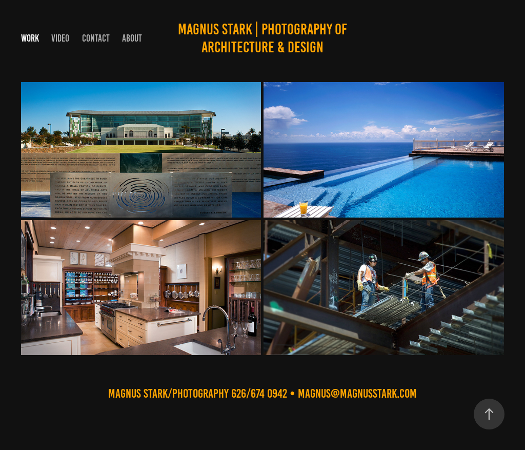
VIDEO (60, 38)
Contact (96, 38)
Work (30, 38)
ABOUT (132, 38)
